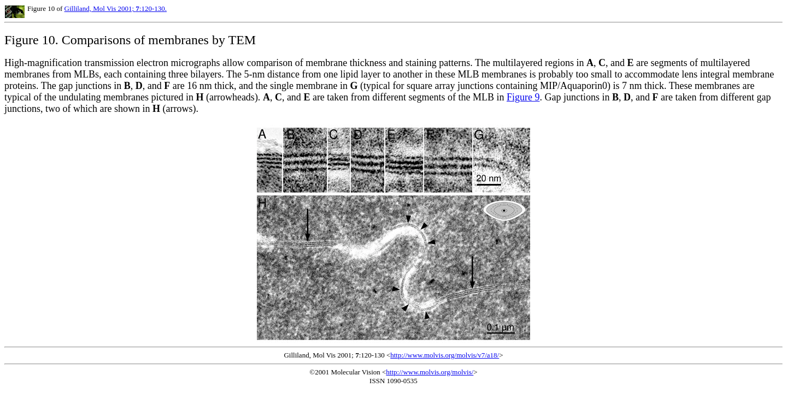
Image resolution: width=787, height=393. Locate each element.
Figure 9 (523, 97)
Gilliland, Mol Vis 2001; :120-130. (115, 8)
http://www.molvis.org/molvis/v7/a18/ (444, 355)
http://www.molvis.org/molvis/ (429, 372)
